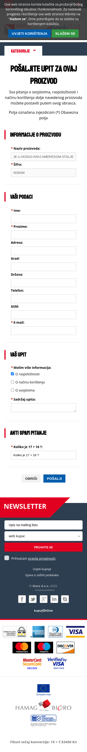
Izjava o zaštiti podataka (42, 575)
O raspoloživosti (27, 374)
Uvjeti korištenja (29, 33)
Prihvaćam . (33, 558)
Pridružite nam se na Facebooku (22, 599)
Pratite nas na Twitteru (33, 599)
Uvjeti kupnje (42, 569)
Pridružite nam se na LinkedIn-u (54, 599)
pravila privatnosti (41, 558)
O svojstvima (25, 390)
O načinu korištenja (30, 382)
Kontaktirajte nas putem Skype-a (65, 599)
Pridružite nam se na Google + (44, 599)
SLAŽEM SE (65, 33)
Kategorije (20, 51)
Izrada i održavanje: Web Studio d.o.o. (43, 610)
